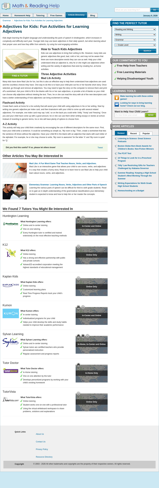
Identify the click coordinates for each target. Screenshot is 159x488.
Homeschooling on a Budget (131, 191)
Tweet (100, 147)
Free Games (56, 15)
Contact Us (40, 442)
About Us (40, 434)
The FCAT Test (124, 153)
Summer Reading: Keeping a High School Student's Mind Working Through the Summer (137, 176)
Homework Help (22, 15)
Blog (92, 15)
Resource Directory (44, 457)
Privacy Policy (42, 449)
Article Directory (76, 15)
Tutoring (40, 15)
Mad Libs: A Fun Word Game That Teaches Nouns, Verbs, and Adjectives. (62, 163)
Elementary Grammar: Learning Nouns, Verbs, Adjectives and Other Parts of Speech (68, 185)
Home (6, 15)
